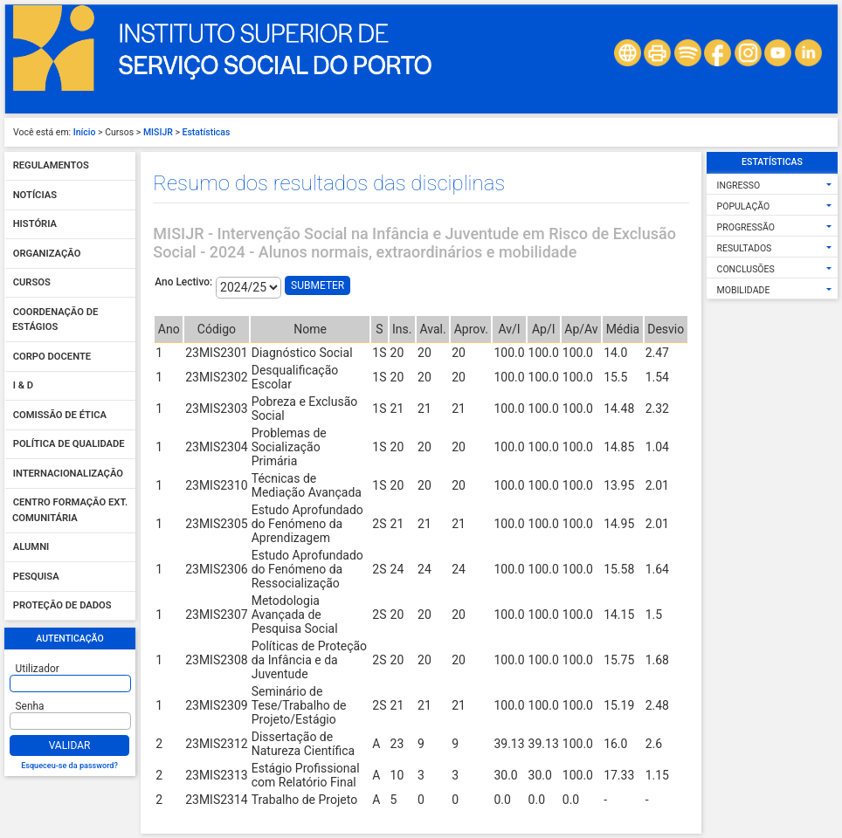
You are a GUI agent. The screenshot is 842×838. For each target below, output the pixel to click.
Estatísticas (207, 132)
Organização (47, 253)
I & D (23, 386)
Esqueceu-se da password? (69, 765)
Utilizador (37, 669)
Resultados (744, 248)
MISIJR (158, 132)
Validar (70, 745)
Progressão (746, 227)
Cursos (32, 283)
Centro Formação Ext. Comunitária (70, 511)
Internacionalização (68, 473)
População (743, 206)
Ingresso (739, 185)
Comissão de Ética (60, 415)
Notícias (35, 195)
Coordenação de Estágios (55, 319)
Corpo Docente (52, 356)
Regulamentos (51, 166)
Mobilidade (743, 290)
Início (84, 132)
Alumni (31, 547)
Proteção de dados (62, 606)
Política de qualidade (69, 444)
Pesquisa (36, 576)
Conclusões (746, 269)
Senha (30, 706)
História (35, 224)
